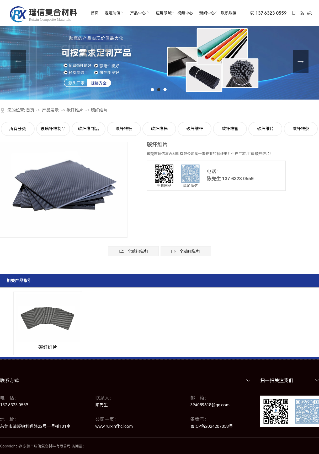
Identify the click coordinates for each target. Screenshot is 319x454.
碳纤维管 (230, 128)
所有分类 (17, 128)
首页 (30, 110)
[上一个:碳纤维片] (133, 251)
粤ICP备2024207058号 (211, 426)
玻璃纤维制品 (53, 128)
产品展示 (50, 110)
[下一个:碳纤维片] (185, 251)
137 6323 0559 (270, 13)
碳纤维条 (301, 128)
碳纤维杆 (194, 128)
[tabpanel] (159, 50)
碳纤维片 (74, 110)
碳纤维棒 (159, 128)
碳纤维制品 (88, 128)
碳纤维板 (123, 128)
